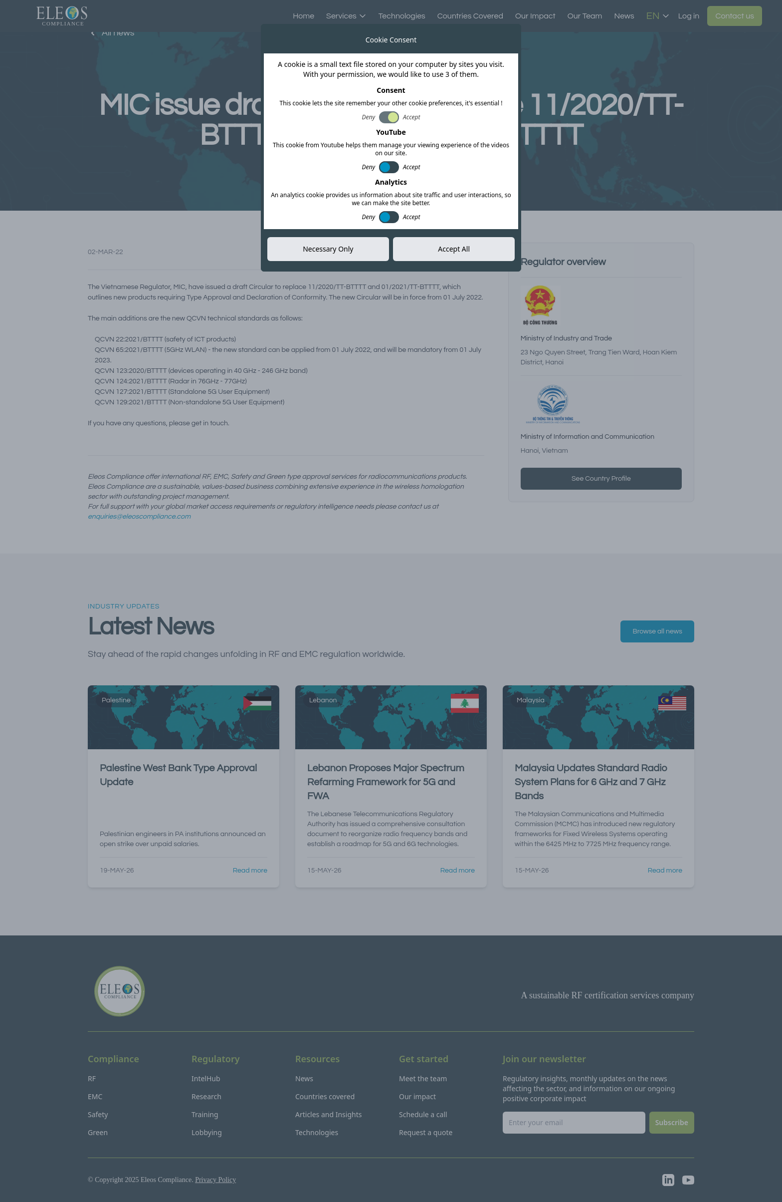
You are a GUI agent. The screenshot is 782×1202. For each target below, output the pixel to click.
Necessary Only (328, 249)
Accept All (454, 249)
